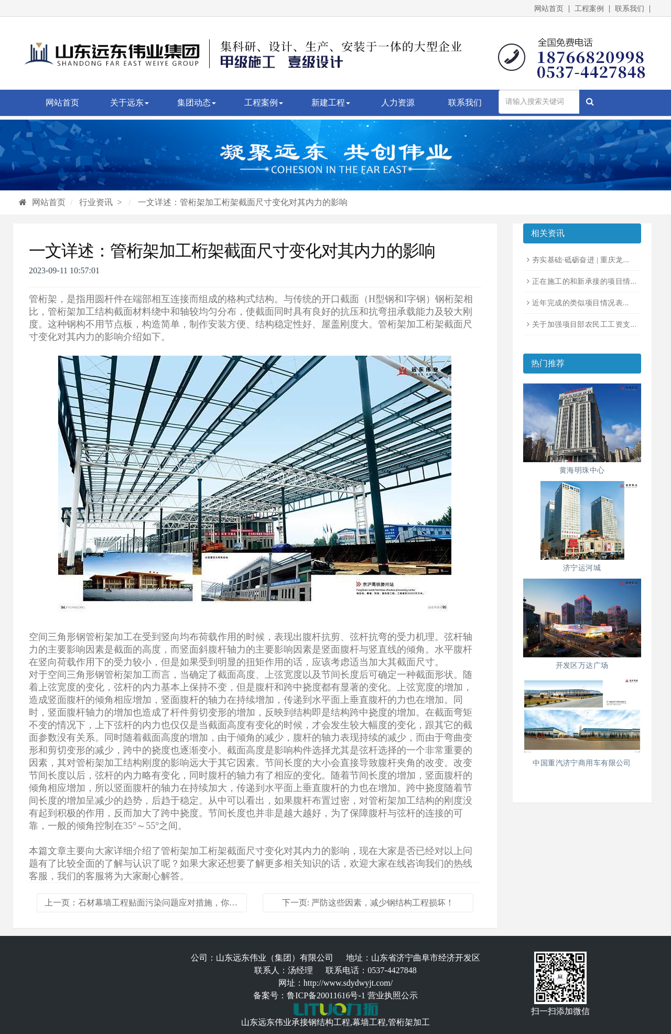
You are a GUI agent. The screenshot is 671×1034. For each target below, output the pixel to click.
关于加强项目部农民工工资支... (584, 324)
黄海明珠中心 (582, 470)
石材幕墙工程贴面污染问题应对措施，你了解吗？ (170, 902)
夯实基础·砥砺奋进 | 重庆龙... (580, 260)
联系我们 (629, 9)
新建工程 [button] (330, 102)
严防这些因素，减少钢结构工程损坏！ (382, 902)
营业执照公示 (392, 995)
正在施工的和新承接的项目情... (584, 281)
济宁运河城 (582, 568)
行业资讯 (96, 202)
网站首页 (549, 9)
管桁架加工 (409, 1022)
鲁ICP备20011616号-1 (326, 995)
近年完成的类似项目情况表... (580, 303)
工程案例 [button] (263, 102)
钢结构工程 (329, 1022)
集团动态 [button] (196, 102)
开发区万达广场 (582, 665)
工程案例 (589, 9)
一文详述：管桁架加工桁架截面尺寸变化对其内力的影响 (243, 202)
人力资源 (398, 102)
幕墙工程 (369, 1022)
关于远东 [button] (129, 102)
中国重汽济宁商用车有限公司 (582, 763)
